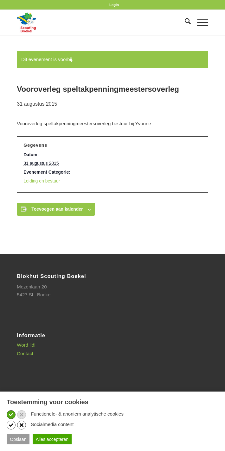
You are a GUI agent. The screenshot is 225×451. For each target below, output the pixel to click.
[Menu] (199, 22)
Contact (25, 353)
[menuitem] (114, 4)
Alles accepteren (52, 439)
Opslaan (18, 439)
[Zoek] (184, 22)
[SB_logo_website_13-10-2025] (93, 22)
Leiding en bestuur (41, 180)
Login (114, 5)
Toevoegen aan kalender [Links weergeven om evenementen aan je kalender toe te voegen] (57, 209)
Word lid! (26, 345)
